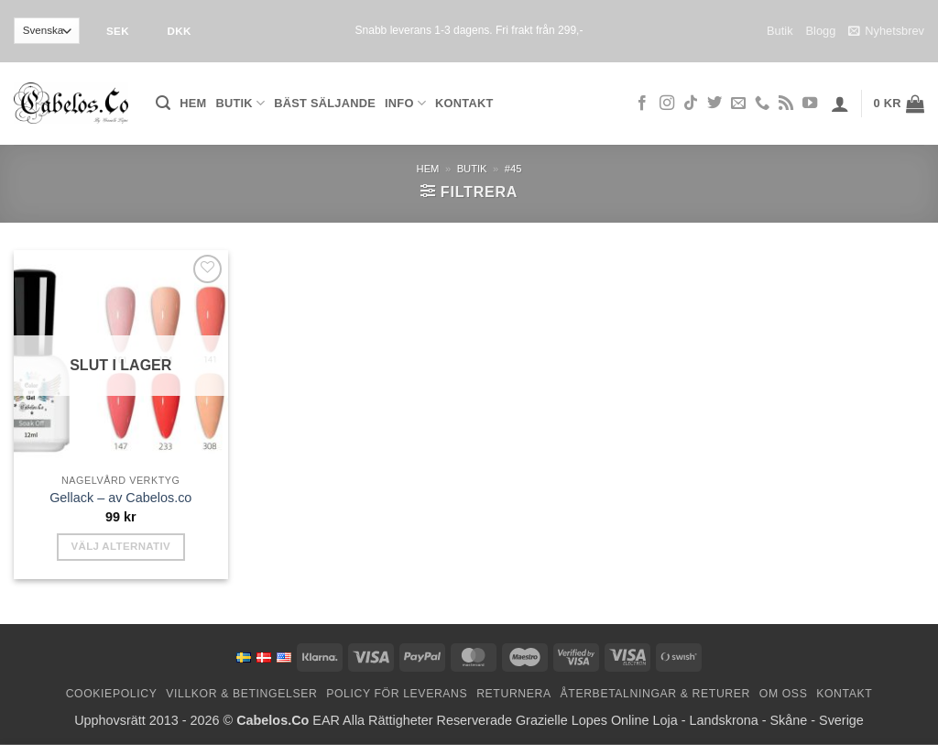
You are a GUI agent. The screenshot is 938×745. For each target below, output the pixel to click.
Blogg (821, 31)
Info (405, 103)
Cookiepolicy (112, 693)
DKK (179, 31)
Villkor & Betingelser (241, 693)
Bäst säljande (325, 103)
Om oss (783, 693)
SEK (117, 31)
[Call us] (762, 103)
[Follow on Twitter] (714, 103)
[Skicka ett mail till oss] (738, 103)
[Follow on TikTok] (690, 103)
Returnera (513, 693)
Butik (779, 31)
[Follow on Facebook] (642, 103)
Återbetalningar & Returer (655, 693)
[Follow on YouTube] (809, 103)
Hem (193, 103)
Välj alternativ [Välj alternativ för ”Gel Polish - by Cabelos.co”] (120, 546)
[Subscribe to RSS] (786, 103)
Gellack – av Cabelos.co (120, 497)
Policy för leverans (396, 693)
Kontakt (464, 103)
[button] (163, 103)
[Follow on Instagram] (667, 103)
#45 (513, 168)
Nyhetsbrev (886, 31)
